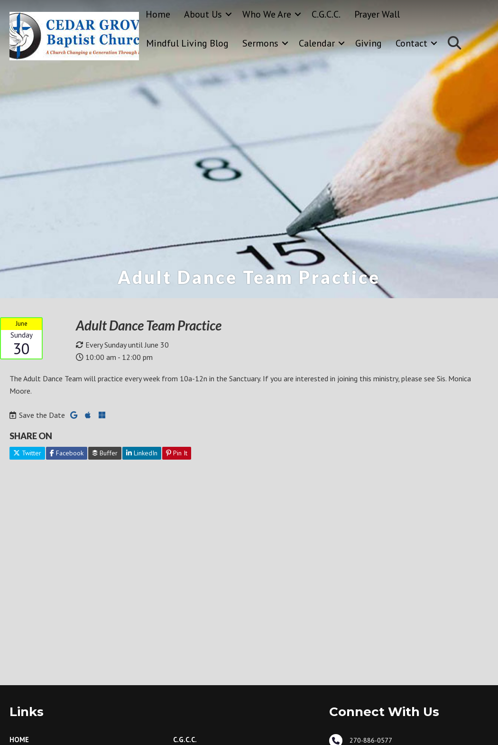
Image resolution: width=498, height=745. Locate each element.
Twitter (27, 453)
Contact (411, 43)
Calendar (317, 43)
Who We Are (266, 14)
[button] (228, 14)
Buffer (105, 453)
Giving (368, 43)
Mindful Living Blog (187, 43)
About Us (203, 14)
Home (158, 14)
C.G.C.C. (326, 14)
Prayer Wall (377, 14)
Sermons (260, 43)
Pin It (176, 453)
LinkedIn (141, 453)
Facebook (66, 453)
